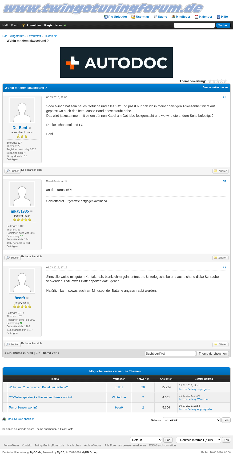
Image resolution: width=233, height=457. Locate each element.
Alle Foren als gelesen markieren (125, 445)
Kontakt (27, 445)
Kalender (206, 16)
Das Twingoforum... (14, 36)
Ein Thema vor (46, 353)
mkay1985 (20, 211)
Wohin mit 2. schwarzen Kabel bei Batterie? (38, 387)
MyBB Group (89, 452)
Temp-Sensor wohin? (23, 407)
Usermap (142, 16)
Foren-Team (11, 445)
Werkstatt (35, 36)
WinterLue (119, 397)
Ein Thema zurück (20, 353)
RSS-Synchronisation (162, 445)
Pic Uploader (117, 16)
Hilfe (224, 16)
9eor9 (20, 298)
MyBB (60, 452)
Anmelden (33, 25)
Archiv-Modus (92, 445)
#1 (224, 97)
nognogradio (204, 409)
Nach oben (74, 445)
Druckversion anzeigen (21, 418)
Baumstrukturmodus (215, 87)
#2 (224, 180)
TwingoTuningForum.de (49, 445)
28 (143, 387)
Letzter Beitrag (187, 389)
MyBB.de (35, 452)
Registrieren (53, 25)
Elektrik (48, 36)
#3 (224, 267)
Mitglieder (183, 16)
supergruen (203, 389)
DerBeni (20, 128)
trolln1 (119, 387)
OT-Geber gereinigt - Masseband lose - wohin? (40, 397)
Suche (162, 16)
